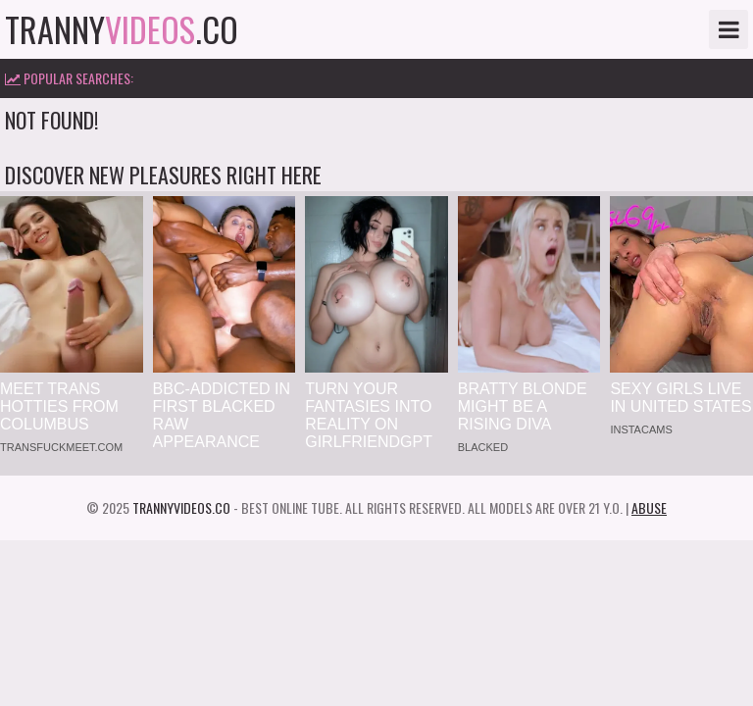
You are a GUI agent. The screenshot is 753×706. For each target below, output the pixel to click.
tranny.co (121, 29)
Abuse (649, 507)
